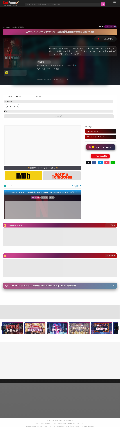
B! (100, 162)
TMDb (56, 420)
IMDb (60, 420)
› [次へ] (116, 328)
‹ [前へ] (3, 328)
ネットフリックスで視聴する (105, 39)
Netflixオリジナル (45, 79)
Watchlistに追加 (100, 156)
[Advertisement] (60, 13)
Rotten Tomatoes (68, 420)
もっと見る (111, 225)
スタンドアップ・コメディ (61, 79)
